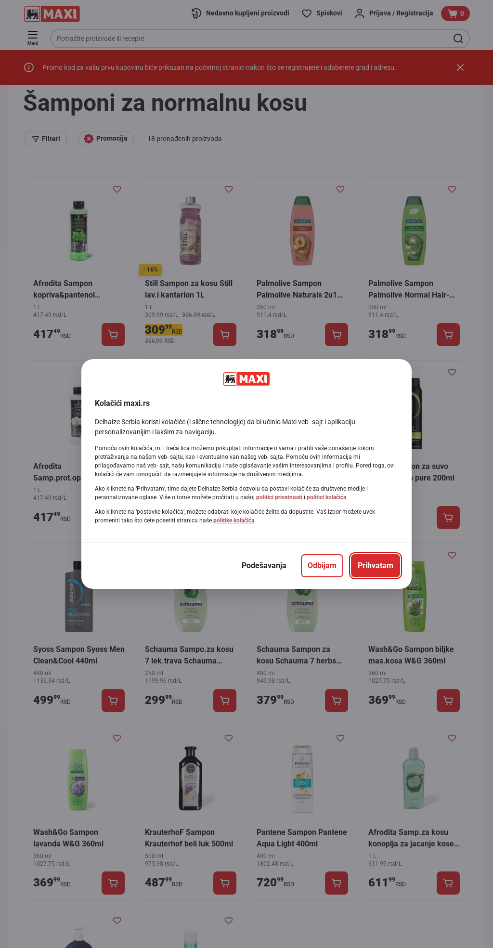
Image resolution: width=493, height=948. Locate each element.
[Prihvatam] (375, 565)
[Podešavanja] (264, 565)
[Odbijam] (322, 565)
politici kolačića (326, 497)
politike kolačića (233, 520)
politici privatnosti (279, 497)
